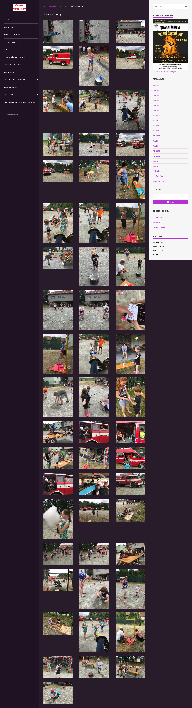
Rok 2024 (156, 96)
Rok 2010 (156, 166)
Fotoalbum (53, 6)
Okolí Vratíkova (158, 176)
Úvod (6, 20)
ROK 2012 (156, 156)
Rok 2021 (64, 6)
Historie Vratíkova (13, 42)
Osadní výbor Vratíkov (15, 57)
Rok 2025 (156, 91)
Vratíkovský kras (12, 35)
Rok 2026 (156, 85)
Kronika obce (10, 87)
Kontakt (8, 50)
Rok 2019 (156, 121)
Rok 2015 (156, 141)
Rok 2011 (156, 161)
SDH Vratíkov (157, 217)
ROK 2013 (156, 151)
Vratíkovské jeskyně (160, 181)
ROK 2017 (156, 131)
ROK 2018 (156, 126)
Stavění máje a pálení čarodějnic (164, 72)
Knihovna (8, 94)
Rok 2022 (156, 106)
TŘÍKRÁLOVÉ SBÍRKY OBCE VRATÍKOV (19, 102)
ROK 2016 (156, 136)
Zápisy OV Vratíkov (13, 65)
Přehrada (156, 171)
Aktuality (8, 27)
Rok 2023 (156, 101)
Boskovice (156, 222)
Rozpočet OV (10, 72)
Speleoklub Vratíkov (160, 228)
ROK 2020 (156, 116)
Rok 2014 (156, 146)
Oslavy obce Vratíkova (14, 79)
